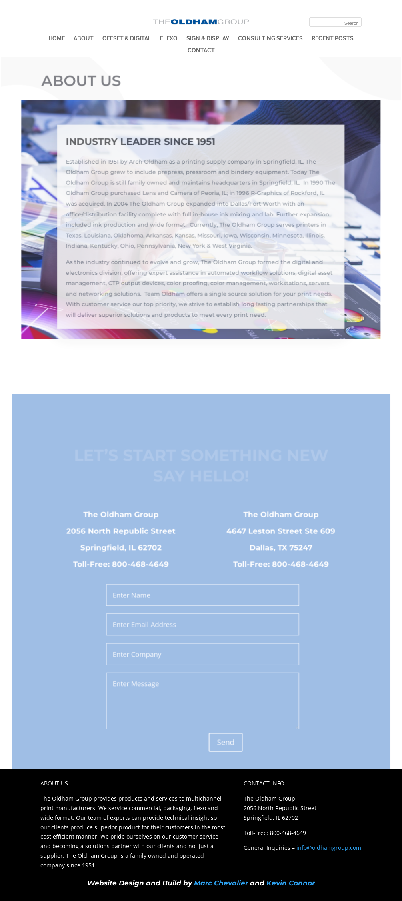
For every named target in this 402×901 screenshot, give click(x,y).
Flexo (169, 39)
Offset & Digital (126, 39)
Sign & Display (207, 39)
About (84, 39)
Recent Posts (333, 39)
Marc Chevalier (221, 883)
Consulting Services (270, 39)
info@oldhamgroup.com (328, 847)
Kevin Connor (290, 883)
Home (56, 39)
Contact (201, 51)
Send (224, 743)
